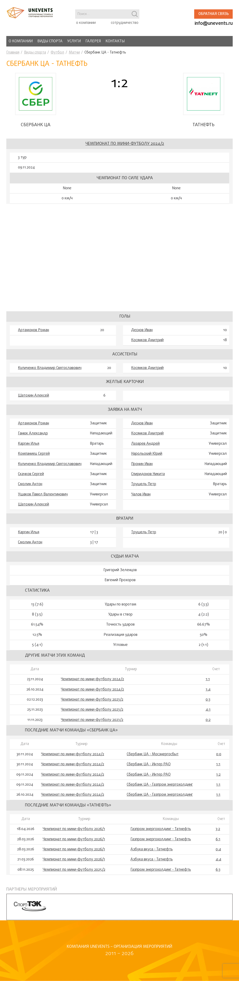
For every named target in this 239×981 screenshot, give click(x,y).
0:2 (208, 720)
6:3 (218, 869)
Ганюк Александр (33, 433)
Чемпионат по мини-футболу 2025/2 (74, 869)
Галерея (93, 41)
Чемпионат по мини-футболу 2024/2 (124, 144)
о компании (86, 23)
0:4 (218, 849)
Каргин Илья (28, 443)
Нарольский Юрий (146, 453)
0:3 (208, 699)
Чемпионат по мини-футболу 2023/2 (92, 699)
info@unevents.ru (214, 23)
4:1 (208, 709)
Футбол (57, 52)
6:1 (218, 839)
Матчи (74, 52)
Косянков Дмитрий (147, 340)
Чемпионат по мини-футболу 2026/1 (74, 829)
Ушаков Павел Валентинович (43, 494)
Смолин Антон (30, 484)
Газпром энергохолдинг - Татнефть (160, 829)
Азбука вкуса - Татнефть (151, 849)
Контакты (115, 41)
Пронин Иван (142, 464)
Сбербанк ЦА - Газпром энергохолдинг (160, 784)
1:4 (208, 689)
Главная (12, 52)
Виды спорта (50, 41)
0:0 (218, 754)
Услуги (74, 41)
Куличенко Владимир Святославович (49, 368)
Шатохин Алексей (33, 395)
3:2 (218, 829)
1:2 (218, 774)
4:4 (218, 859)
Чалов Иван (141, 494)
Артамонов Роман (33, 330)
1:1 (208, 679)
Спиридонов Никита (148, 474)
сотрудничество (124, 23)
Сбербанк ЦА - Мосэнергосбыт (153, 754)
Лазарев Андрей (145, 443)
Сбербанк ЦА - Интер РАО (149, 764)
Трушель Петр (143, 484)
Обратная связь (213, 14)
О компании (21, 41)
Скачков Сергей (31, 474)
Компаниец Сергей (34, 453)
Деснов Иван (142, 330)
